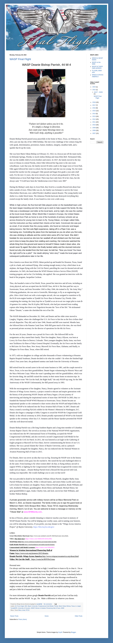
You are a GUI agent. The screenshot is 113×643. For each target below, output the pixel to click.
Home (47, 616)
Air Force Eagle (19, 606)
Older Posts (78, 616)
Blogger (73, 632)
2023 (94, 87)
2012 (94, 119)
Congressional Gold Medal (45, 606)
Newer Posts (14, 616)
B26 (26, 606)
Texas (73, 606)
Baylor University (32, 606)
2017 (94, 105)
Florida (56, 606)
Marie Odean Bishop (65, 606)
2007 (94, 133)
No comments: (48, 604)
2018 (94, 102)
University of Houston (24, 608)
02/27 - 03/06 (98, 92)
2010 (94, 125)
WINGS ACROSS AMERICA (97, 75)
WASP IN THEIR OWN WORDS (97, 67)
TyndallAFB (14, 608)
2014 (94, 113)
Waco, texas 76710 (23, 610)
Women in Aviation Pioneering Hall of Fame (47, 608)
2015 (94, 111)
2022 (94, 89)
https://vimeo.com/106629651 (45, 547)
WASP (33, 608)
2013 (94, 116)
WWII (62, 608)
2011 (94, 122)
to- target (78, 606)
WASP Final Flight (20, 59)
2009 (94, 128)
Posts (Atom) (22, 619)
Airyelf (60, 632)
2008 (94, 130)
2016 (94, 108)
